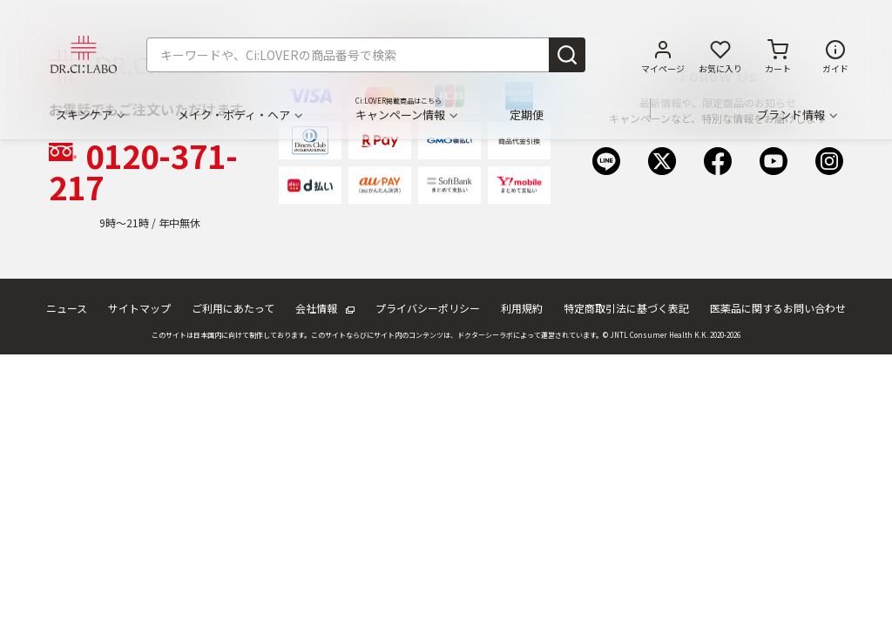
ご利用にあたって (233, 307)
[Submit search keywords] (567, 54)
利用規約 (522, 307)
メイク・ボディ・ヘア (239, 115)
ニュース (66, 307)
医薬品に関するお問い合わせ (778, 307)
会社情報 (325, 307)
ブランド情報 (796, 115)
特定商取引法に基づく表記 (626, 307)
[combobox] (365, 54)
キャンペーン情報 (405, 115)
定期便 (527, 115)
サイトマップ (139, 307)
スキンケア (90, 115)
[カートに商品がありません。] (778, 55)
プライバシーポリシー (427, 307)
